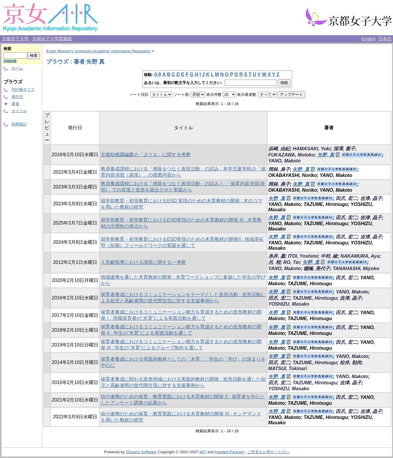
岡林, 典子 (279, 169)
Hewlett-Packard (229, 452)
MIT (202, 452)
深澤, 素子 (344, 148)
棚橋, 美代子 (316, 268)
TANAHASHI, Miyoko (356, 268)
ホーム (17, 68)
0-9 (157, 74)
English (368, 38)
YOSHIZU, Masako (288, 304)
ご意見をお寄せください (268, 452)
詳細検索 (10, 61)
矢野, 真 (325, 154)
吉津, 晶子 (371, 198)
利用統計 (19, 124)
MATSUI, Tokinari (287, 368)
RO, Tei (291, 262)
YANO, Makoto (284, 160)
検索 (7, 48)
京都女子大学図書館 (52, 38)
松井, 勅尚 (350, 362)
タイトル (19, 111)
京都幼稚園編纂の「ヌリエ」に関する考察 (146, 154)
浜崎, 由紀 (279, 148)
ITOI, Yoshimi (303, 256)
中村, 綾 (329, 256)
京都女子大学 (16, 38)
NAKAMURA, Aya (359, 256)
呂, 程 (274, 262)
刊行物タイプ (23, 89)
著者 (15, 103)
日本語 (385, 38)
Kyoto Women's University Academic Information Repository (98, 51)
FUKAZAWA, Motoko (291, 154)
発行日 (17, 96)
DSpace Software (141, 452)
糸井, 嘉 (276, 256)
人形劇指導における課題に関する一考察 (143, 262)
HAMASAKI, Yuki (311, 148)
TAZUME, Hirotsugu (315, 298)
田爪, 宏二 (346, 198)
